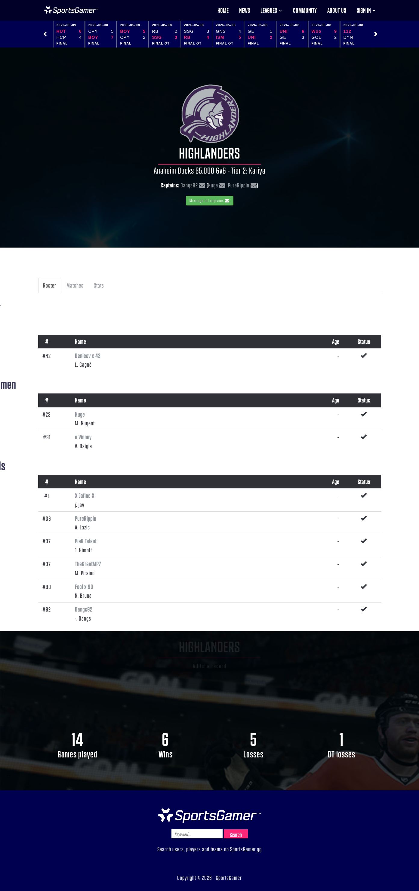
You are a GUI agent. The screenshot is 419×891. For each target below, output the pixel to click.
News (244, 10)
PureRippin (238, 185)
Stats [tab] (99, 285)
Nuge (213, 185)
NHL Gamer (71, 10)
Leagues (271, 10)
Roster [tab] (49, 285)
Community (305, 10)
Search (236, 834)
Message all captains (209, 200)
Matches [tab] (75, 285)
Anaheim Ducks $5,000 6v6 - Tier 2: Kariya (209, 170)
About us (336, 10)
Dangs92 (189, 185)
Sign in (366, 10)
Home (223, 10)
